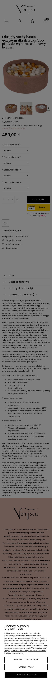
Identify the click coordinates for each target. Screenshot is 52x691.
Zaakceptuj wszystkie (26, 674)
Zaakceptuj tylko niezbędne (26, 659)
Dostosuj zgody (26, 667)
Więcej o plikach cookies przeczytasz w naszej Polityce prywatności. (25, 651)
